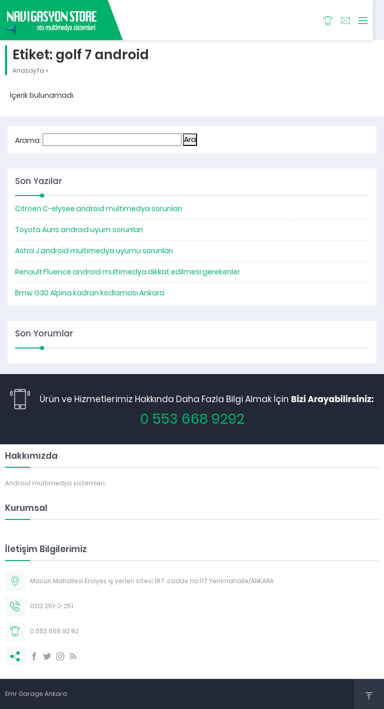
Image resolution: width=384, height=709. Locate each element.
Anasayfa (28, 70)
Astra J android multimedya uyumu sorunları (94, 251)
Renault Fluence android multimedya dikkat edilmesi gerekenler (127, 272)
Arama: (28, 140)
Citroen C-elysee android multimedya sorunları (98, 209)
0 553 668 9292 (192, 419)
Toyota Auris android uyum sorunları (79, 230)
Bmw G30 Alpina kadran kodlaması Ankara (89, 293)
